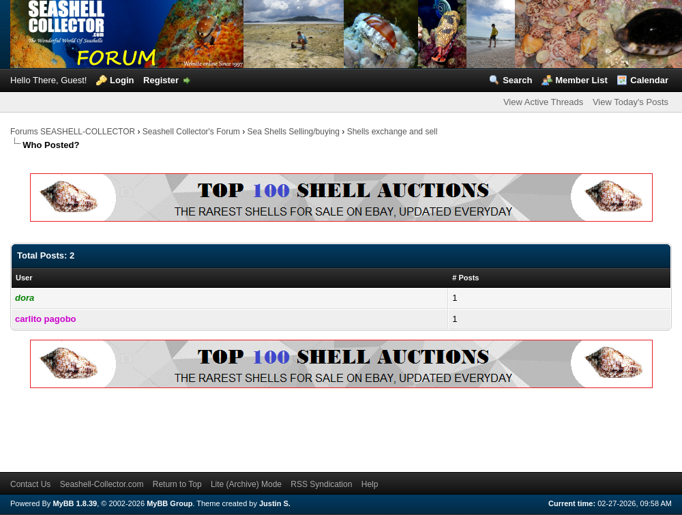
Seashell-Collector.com (102, 484)
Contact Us (30, 484)
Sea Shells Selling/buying (294, 131)
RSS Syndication (321, 484)
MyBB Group (169, 503)
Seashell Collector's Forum (191, 131)
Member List (581, 80)
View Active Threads (543, 102)
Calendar (649, 80)
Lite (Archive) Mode (246, 484)
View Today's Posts (630, 102)
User (24, 278)
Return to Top (177, 484)
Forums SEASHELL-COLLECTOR (72, 131)
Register (161, 80)
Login (122, 80)
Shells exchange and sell (392, 131)
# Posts (465, 278)
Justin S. (275, 503)
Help (370, 484)
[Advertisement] (258, 427)
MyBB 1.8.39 (75, 503)
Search (517, 80)
